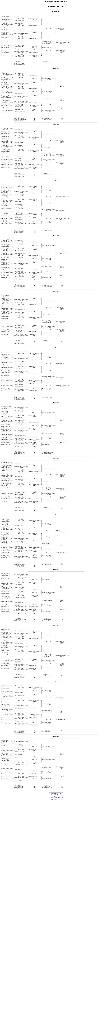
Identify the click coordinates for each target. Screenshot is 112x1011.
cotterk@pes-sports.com (57, 1006)
